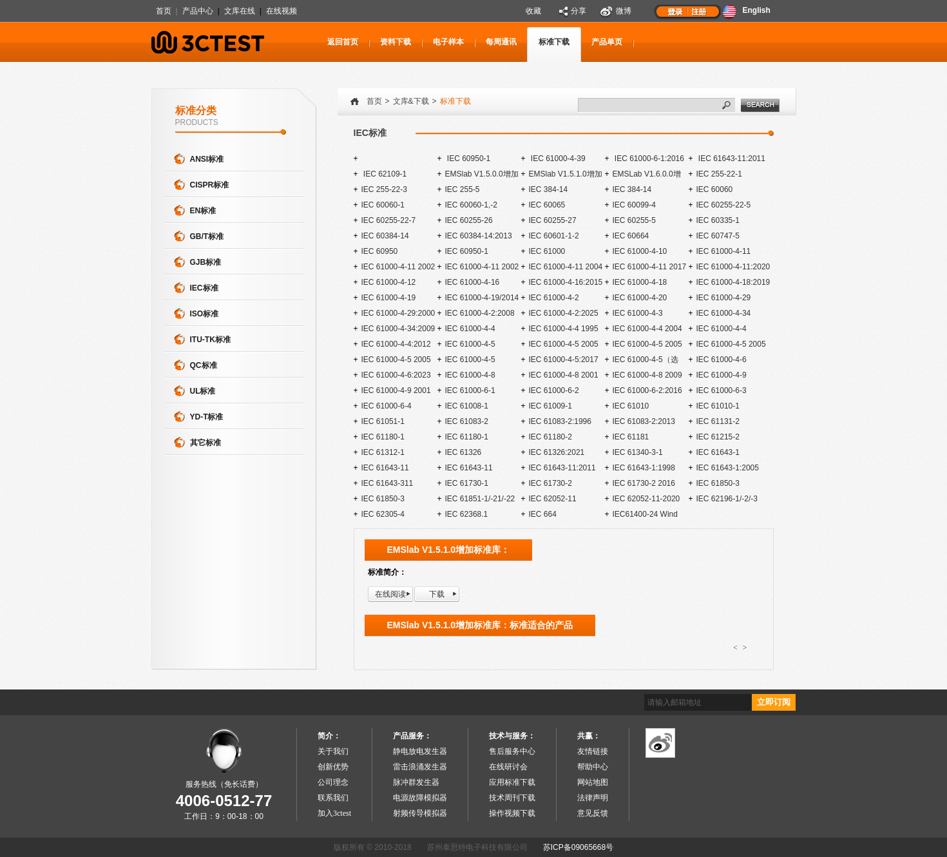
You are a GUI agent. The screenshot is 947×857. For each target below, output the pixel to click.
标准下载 (554, 41)
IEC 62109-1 (384, 173)
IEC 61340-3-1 (638, 452)
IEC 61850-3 (718, 483)
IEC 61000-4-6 (721, 359)
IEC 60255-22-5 (723, 204)
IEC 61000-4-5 (470, 344)
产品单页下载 (606, 49)
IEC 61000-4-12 (388, 282)
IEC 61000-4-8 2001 (563, 375)
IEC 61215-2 (718, 436)
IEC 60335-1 (718, 220)
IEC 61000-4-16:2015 (566, 282)
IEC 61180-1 (383, 436)
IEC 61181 (631, 436)
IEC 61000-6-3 (721, 390)
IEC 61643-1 (718, 452)
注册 (699, 11)
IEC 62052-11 (553, 498)
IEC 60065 (547, 204)
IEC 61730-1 (466, 483)
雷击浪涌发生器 (420, 766)
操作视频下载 (512, 813)
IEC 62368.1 (466, 514)
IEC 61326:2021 (557, 452)
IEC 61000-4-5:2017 (563, 359)
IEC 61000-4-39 (557, 158)
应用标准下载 (512, 782)
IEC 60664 (631, 235)
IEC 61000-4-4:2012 (396, 344)
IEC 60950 (379, 251)
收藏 (533, 10)
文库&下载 (411, 101)
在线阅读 (390, 594)
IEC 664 (543, 514)
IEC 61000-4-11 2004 (566, 266)
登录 (675, 11)
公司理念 (333, 782)
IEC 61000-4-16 (472, 282)
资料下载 (395, 41)
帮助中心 (592, 766)
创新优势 (333, 766)
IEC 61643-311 (387, 483)
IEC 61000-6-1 (470, 390)
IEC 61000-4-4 (470, 328)
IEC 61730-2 (550, 483)
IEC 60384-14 (385, 235)
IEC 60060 (714, 189)
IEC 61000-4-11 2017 (650, 266)
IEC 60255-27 (553, 220)
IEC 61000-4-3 (638, 313)
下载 (437, 594)
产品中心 (197, 10)
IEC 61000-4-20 (640, 297)
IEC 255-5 (462, 189)
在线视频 (281, 10)
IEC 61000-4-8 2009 (647, 375)
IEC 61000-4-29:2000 (398, 313)
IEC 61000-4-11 (723, 251)
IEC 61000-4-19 (388, 297)
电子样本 (448, 41)
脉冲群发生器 (416, 782)
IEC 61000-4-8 (470, 375)
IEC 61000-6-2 (554, 390)
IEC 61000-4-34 (723, 313)
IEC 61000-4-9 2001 (396, 390)
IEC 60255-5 (634, 220)
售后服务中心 (512, 751)
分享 (578, 10)
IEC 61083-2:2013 (644, 421)
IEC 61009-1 (550, 405)
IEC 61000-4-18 (640, 282)
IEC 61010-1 (718, 405)
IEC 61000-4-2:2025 (563, 313)
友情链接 (592, 751)
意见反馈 (592, 813)
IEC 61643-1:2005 (727, 467)
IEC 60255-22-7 (388, 220)
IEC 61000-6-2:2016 (647, 390)
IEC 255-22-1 (719, 173)
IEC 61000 (547, 251)
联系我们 (333, 797)
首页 (163, 10)
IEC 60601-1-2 (554, 235)
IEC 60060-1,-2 (471, 204)
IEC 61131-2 (718, 421)
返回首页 (342, 41)
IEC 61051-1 (383, 421)
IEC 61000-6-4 (386, 405)
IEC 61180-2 (550, 436)
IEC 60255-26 (469, 220)
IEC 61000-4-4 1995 (563, 328)
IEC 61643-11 (385, 467)
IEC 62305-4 (383, 514)
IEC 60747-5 (718, 235)
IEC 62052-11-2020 (646, 498)
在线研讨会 (508, 766)
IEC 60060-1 (383, 204)
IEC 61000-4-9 (721, 375)
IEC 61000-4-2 (554, 297)
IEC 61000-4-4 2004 (647, 328)
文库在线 (239, 10)
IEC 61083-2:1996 (560, 421)
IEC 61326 (463, 452)
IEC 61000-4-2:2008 (480, 313)
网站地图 (592, 782)
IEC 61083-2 (466, 421)
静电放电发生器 (420, 751)
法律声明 (592, 797)
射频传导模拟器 (420, 813)
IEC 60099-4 (634, 204)
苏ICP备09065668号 (578, 847)
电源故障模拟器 (420, 797)
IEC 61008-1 (466, 405)
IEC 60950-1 (468, 158)
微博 (623, 10)
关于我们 (333, 751)
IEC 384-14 (548, 189)
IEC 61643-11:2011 (730, 158)
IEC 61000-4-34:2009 (398, 328)
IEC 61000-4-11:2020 (733, 266)
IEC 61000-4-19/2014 (482, 297)
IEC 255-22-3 (384, 189)
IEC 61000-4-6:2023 (396, 375)
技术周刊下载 (512, 797)
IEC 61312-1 (383, 452)
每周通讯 (501, 41)
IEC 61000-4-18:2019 (733, 282)
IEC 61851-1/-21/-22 (480, 498)
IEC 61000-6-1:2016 (648, 158)
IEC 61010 (631, 405)
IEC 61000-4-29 (723, 297)
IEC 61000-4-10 (640, 251)
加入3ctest (334, 813)
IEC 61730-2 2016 (644, 483)
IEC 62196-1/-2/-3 (727, 498)
